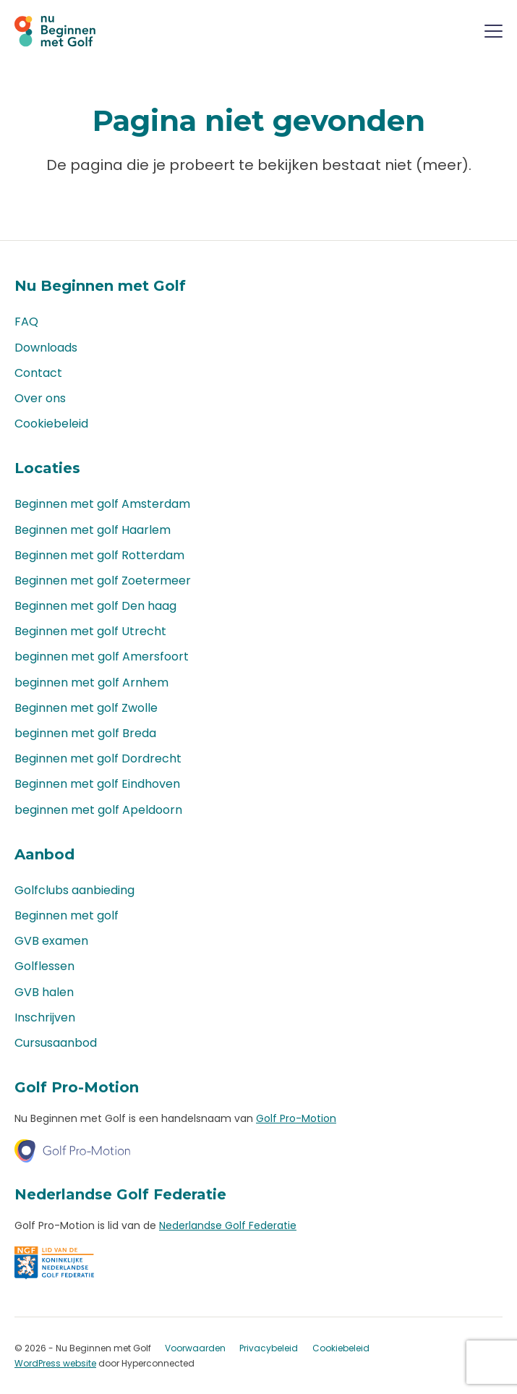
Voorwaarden (195, 1348)
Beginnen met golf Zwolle (86, 708)
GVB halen (44, 992)
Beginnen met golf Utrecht (90, 631)
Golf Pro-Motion (296, 1118)
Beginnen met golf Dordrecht (97, 758)
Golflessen (44, 966)
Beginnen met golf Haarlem (92, 530)
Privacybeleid (268, 1348)
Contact (38, 373)
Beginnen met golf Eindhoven (97, 783)
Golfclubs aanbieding (74, 890)
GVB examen (51, 940)
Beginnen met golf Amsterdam (102, 504)
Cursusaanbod (55, 1042)
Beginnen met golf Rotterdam (99, 555)
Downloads (45, 347)
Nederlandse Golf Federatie (227, 1225)
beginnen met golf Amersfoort (101, 656)
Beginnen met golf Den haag (95, 606)
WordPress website (55, 1363)
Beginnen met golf (66, 915)
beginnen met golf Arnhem (91, 682)
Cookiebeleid (51, 423)
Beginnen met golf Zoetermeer (102, 580)
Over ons (40, 398)
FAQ (26, 321)
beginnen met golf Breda (85, 733)
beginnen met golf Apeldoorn (98, 810)
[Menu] (493, 33)
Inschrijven (44, 1017)
